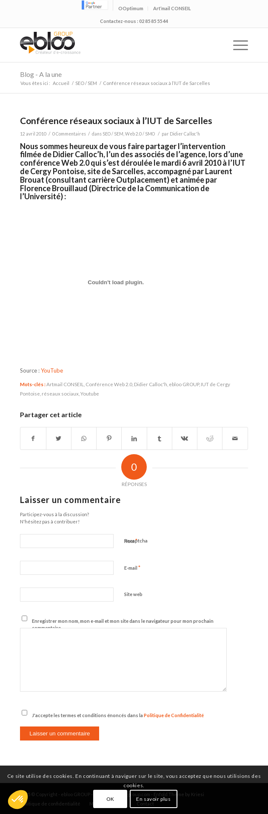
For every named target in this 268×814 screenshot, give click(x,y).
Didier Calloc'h (185, 133)
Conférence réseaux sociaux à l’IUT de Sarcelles (116, 120)
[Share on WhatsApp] (83, 438)
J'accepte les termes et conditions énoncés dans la (118, 715)
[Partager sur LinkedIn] (134, 438)
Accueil (61, 83)
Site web (133, 594)
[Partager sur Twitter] (58, 438)
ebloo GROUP (184, 384)
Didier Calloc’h (78, 154)
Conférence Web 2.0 (109, 384)
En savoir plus (153, 799)
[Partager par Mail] (234, 438)
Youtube (89, 393)
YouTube (52, 370)
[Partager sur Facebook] (33, 438)
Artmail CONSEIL (65, 384)
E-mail (132, 567)
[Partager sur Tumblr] (159, 438)
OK (110, 799)
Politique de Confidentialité (174, 715)
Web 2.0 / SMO (140, 133)
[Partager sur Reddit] (209, 438)
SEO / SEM (86, 83)
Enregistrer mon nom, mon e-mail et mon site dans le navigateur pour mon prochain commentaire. (123, 624)
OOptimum (130, 8)
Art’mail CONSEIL (172, 8)
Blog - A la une (41, 74)
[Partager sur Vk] (184, 438)
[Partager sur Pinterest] (109, 438)
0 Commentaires (69, 133)
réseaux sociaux (60, 393)
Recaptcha (136, 540)
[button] (18, 799)
